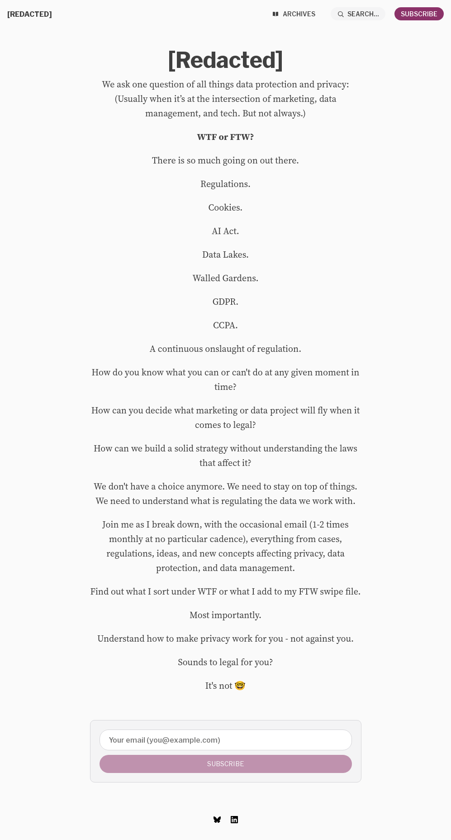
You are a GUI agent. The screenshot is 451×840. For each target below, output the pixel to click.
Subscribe (419, 14)
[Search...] (358, 13)
